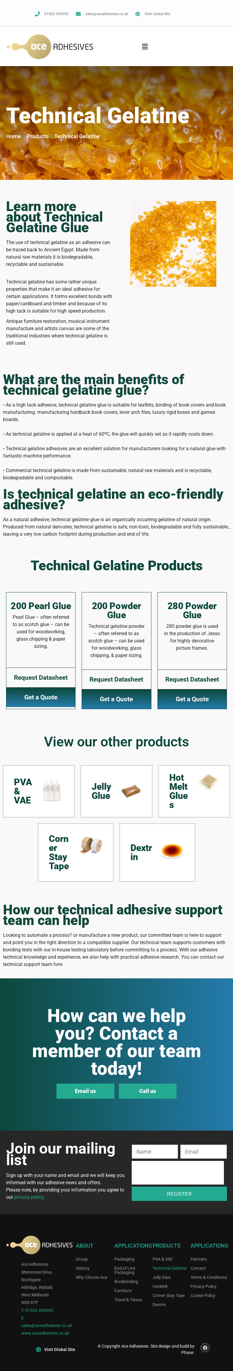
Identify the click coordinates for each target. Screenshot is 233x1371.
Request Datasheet (41, 677)
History (82, 1268)
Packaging (124, 1259)
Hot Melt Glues (178, 791)
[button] (145, 46)
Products (38, 136)
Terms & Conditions (209, 1277)
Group (82, 1259)
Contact (198, 1268)
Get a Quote (40, 697)
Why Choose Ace (91, 1277)
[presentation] (178, 1173)
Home (13, 136)
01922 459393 (39, 1310)
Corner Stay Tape (59, 852)
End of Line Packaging (124, 1270)
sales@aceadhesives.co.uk (46, 1325)
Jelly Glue (101, 791)
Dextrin (141, 852)
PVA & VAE (163, 1259)
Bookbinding (126, 1281)
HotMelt (160, 1286)
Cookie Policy (203, 1295)
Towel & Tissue (128, 1299)
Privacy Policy (204, 1286)
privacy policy (28, 1197)
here (57, 964)
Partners (199, 1259)
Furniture (123, 1290)
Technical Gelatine (170, 1268)
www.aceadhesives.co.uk (45, 1333)
